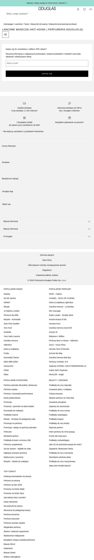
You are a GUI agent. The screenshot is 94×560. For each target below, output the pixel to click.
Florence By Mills (11, 315)
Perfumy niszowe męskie (14, 523)
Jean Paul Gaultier (12, 324)
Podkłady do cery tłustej (59, 423)
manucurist (8, 366)
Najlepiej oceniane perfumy (15, 453)
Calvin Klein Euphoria (58, 370)
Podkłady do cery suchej (59, 411)
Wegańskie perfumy (12, 527)
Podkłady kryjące (56, 419)
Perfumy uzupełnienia (13, 444)
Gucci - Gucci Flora (57, 345)
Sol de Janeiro (10, 298)
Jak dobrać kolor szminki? (15, 497)
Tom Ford (8, 328)
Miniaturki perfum (11, 436)
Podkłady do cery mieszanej (61, 453)
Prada (6, 353)
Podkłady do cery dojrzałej (60, 385)
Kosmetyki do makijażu (13, 411)
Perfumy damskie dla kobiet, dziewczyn (20, 385)
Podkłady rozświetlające (59, 440)
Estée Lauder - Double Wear (61, 315)
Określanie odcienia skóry (60, 457)
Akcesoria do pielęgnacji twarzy (17, 510)
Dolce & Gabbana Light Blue (61, 302)
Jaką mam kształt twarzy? (60, 466)
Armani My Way (55, 353)
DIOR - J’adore (55, 294)
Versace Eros (54, 324)
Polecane (8, 432)
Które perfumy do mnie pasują (62, 432)
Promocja (8, 402)
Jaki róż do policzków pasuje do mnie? (65, 444)
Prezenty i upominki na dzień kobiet (19, 406)
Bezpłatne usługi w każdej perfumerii (19, 540)
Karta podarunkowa (12, 398)
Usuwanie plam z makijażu (60, 389)
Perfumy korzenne (11, 514)
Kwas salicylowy (11, 502)
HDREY (7, 302)
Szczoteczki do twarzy (13, 506)
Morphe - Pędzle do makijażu (16, 461)
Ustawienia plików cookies (47, 275)
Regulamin (47, 270)
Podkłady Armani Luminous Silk (17, 440)
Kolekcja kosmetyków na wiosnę (17, 476)
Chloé (6, 370)
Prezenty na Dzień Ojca (14, 493)
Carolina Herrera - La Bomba (61, 307)
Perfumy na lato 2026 (13, 485)
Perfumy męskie (10, 389)
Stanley (7, 294)
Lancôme (18, 24)
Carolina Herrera (11, 340)
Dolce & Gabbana (11, 349)
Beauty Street (9, 553)
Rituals (7, 307)
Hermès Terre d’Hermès (59, 349)
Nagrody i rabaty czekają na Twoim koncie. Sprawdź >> (47, 3)
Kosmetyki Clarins (11, 357)
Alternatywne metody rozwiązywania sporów (47, 265)
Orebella (7, 332)
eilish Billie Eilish (11, 362)
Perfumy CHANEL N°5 (58, 362)
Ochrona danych (47, 255)
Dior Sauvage (55, 311)
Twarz (26, 24)
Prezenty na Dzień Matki (14, 489)
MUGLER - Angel (56, 374)
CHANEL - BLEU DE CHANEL (62, 298)
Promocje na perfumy (13, 423)
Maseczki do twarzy (39, 24)
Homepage (8, 24)
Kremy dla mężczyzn (58, 436)
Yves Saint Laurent (12, 336)
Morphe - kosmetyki (12, 319)
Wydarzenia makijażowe (14, 536)
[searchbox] (47, 14)
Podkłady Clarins (11, 415)
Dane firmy (47, 260)
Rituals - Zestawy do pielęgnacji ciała (19, 419)
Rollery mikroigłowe (12, 557)
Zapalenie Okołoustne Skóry (61, 449)
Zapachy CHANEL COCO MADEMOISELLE (67, 366)
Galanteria (8, 548)
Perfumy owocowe (11, 519)
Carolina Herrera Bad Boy (60, 357)
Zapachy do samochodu (59, 406)
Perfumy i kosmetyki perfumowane (18, 394)
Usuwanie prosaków (57, 402)
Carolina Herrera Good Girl (60, 328)
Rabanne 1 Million (56, 336)
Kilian (6, 374)
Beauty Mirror (9, 544)
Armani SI (53, 332)
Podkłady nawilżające (58, 415)
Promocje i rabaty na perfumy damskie (20, 427)
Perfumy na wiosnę (12, 481)
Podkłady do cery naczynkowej (62, 461)
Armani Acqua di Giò (57, 319)
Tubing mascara (56, 394)
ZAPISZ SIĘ (47, 74)
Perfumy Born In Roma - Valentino (63, 340)
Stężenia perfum (56, 427)
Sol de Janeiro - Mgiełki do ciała (17, 449)
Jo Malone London (11, 311)
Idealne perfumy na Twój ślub (61, 398)
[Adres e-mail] (47, 63)
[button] (47, 221)
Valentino (8, 345)
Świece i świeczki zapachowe (16, 531)
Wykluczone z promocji (13, 457)
